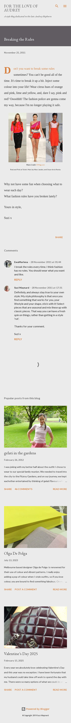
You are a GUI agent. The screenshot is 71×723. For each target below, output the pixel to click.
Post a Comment (26, 589)
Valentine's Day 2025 (21, 653)
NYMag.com (40, 165)
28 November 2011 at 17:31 (47, 287)
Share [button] (59, 237)
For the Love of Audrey (21, 8)
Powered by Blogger (35, 709)
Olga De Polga (15, 553)
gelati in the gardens (20, 453)
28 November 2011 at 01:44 (46, 262)
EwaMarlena (21, 262)
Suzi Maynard (21, 287)
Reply (18, 279)
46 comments (23, 489)
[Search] (57, 6)
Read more (60, 489)
